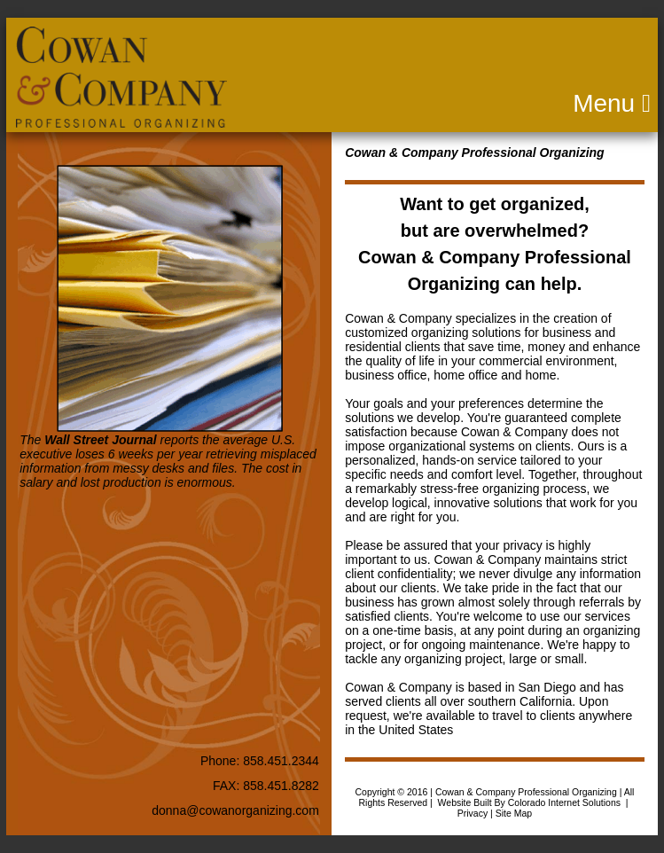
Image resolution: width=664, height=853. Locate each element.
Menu (440, 103)
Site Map (514, 813)
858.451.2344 (281, 761)
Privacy (472, 813)
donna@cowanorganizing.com (235, 810)
